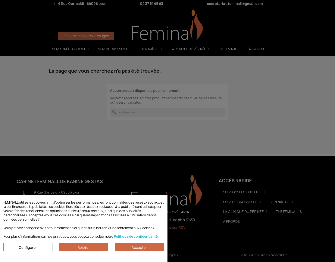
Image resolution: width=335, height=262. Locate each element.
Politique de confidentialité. (136, 236)
